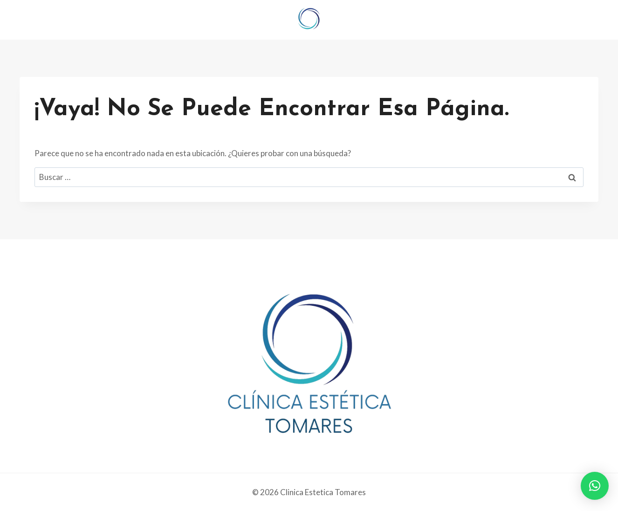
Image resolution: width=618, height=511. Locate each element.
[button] (595, 486)
